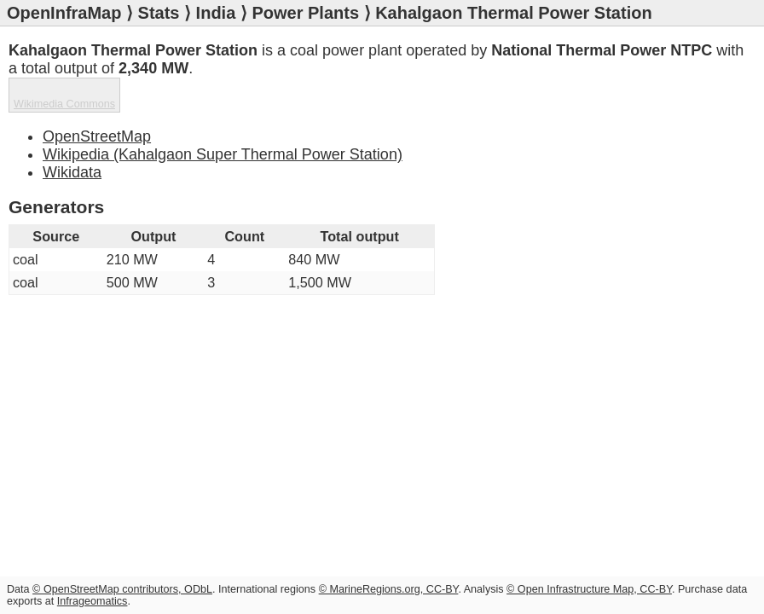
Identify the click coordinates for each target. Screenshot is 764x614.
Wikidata (72, 172)
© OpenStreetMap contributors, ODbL (122, 589)
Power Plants (305, 12)
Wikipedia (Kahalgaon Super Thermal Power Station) (222, 154)
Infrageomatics (92, 601)
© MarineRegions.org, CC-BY (389, 589)
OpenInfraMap (64, 12)
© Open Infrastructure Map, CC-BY (589, 589)
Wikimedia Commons (64, 104)
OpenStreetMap (97, 136)
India (216, 12)
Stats (159, 12)
